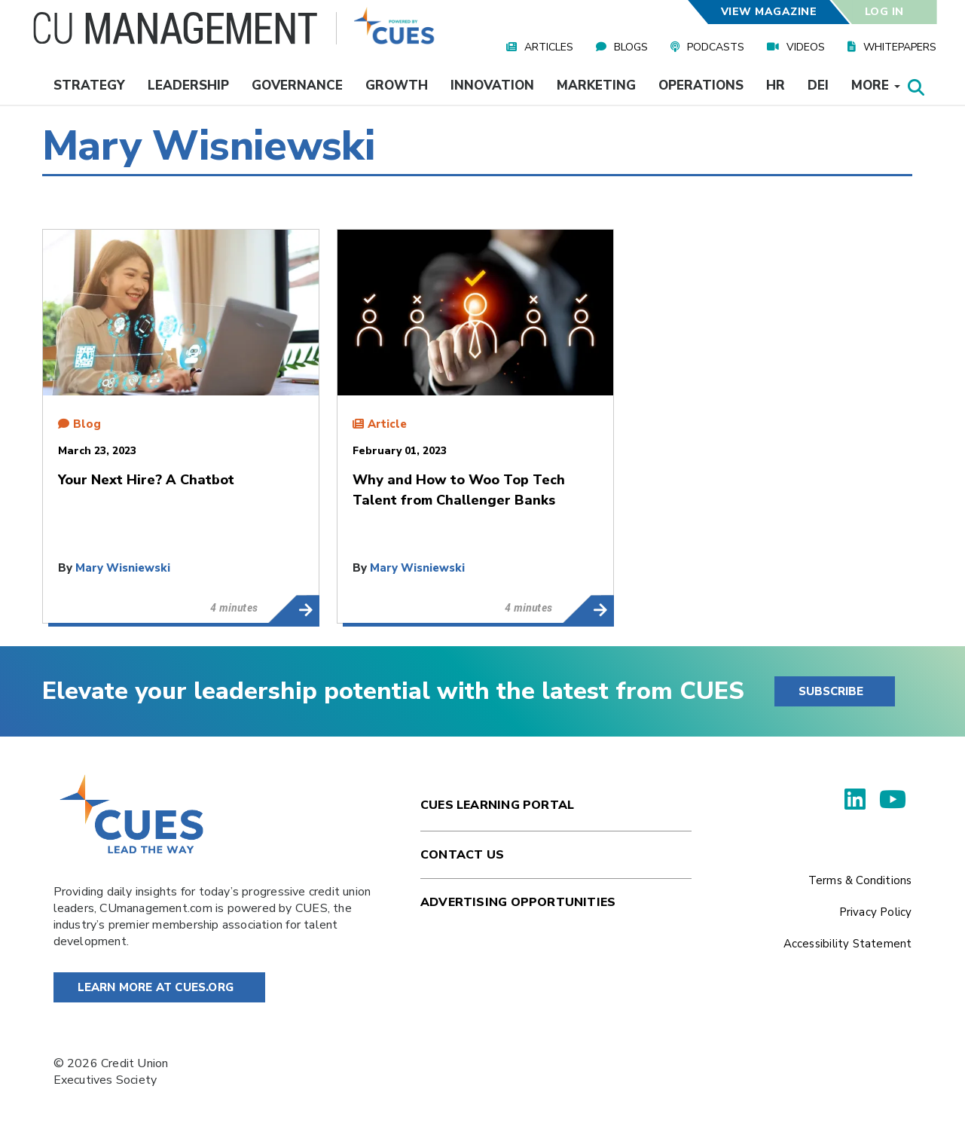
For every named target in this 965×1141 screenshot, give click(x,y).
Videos (805, 47)
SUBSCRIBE (831, 691)
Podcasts (715, 47)
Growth (396, 85)
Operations (701, 85)
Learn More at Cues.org (156, 987)
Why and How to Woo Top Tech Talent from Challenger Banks (588, 609)
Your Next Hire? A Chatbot (293, 609)
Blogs (631, 47)
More (875, 85)
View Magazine (769, 12)
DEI (818, 85)
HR (775, 85)
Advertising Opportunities (517, 902)
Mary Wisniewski (122, 567)
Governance (297, 85)
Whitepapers (899, 47)
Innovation (492, 85)
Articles (548, 47)
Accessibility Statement (847, 943)
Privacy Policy (875, 912)
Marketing (596, 85)
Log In (883, 12)
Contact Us (462, 855)
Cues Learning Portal (497, 805)
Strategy (89, 85)
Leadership (188, 85)
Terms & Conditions (860, 880)
